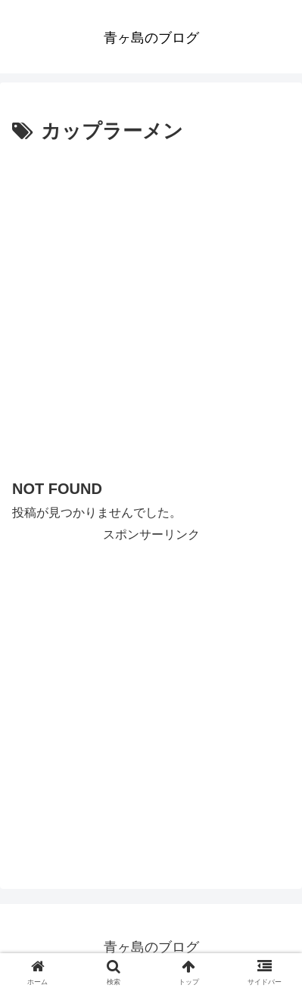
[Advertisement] (151, 307)
